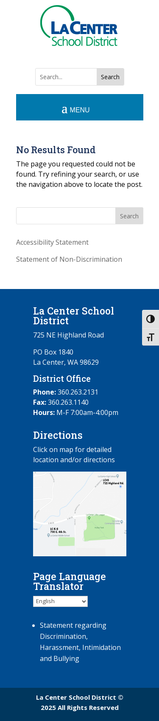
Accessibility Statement (52, 242)
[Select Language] (60, 601)
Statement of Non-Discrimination (69, 259)
